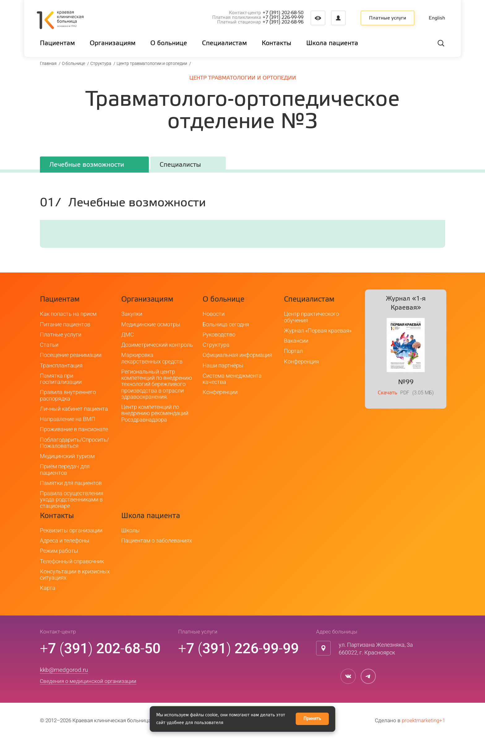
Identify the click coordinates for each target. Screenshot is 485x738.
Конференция (301, 361)
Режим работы (59, 550)
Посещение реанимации (70, 355)
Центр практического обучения (311, 317)
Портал (293, 351)
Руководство (219, 334)
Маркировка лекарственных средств (151, 358)
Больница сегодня (226, 324)
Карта (47, 588)
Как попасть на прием (68, 314)
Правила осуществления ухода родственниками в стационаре (71, 499)
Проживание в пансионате (74, 429)
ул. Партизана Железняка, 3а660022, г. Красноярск (376, 648)
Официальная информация (237, 355)
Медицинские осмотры (150, 324)
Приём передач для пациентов (65, 469)
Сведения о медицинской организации (88, 681)
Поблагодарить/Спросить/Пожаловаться (74, 442)
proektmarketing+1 (423, 720)
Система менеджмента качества (232, 378)
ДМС (127, 334)
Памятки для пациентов (71, 483)
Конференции (220, 392)
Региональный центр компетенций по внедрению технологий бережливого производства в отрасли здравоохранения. (156, 384)
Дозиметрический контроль (157, 344)
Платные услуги (387, 18)
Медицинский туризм (67, 456)
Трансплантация (61, 365)
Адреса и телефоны (64, 540)
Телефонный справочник (72, 561)
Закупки (131, 314)
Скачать (387, 393)
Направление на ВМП (67, 419)
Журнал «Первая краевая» (318, 330)
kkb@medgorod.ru (64, 669)
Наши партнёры (223, 365)
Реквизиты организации (71, 530)
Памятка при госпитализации (61, 378)
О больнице (73, 63)
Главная (48, 63)
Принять (312, 719)
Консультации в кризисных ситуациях (75, 574)
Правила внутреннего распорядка (68, 395)
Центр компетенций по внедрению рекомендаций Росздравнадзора (154, 413)
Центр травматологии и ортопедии (152, 63)
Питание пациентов (65, 324)
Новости (214, 314)
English (437, 18)
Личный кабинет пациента (74, 408)
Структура (100, 63)
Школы (130, 530)
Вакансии (296, 340)
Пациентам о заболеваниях (156, 540)
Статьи (49, 344)
